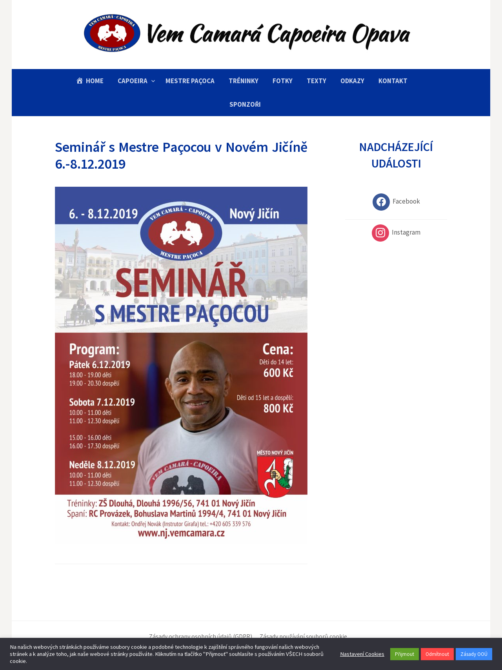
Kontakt (392, 80)
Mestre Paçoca (190, 80)
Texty (316, 80)
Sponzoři (245, 104)
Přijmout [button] (404, 654)
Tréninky (243, 80)
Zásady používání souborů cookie (303, 636)
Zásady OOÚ (473, 654)
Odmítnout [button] (437, 654)
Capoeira (132, 80)
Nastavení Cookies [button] (362, 653)
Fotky (283, 80)
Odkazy (352, 80)
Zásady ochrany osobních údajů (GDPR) (200, 636)
